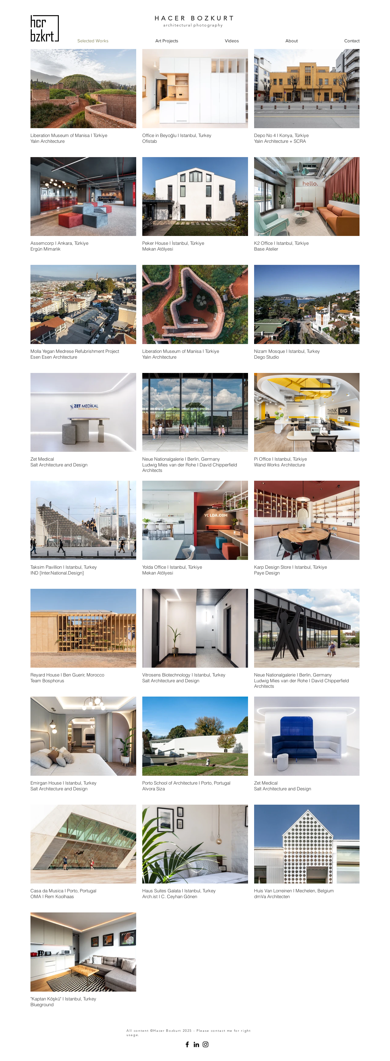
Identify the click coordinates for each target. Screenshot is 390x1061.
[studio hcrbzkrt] (196, 1044)
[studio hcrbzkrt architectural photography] (187, 1044)
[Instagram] (205, 1044)
